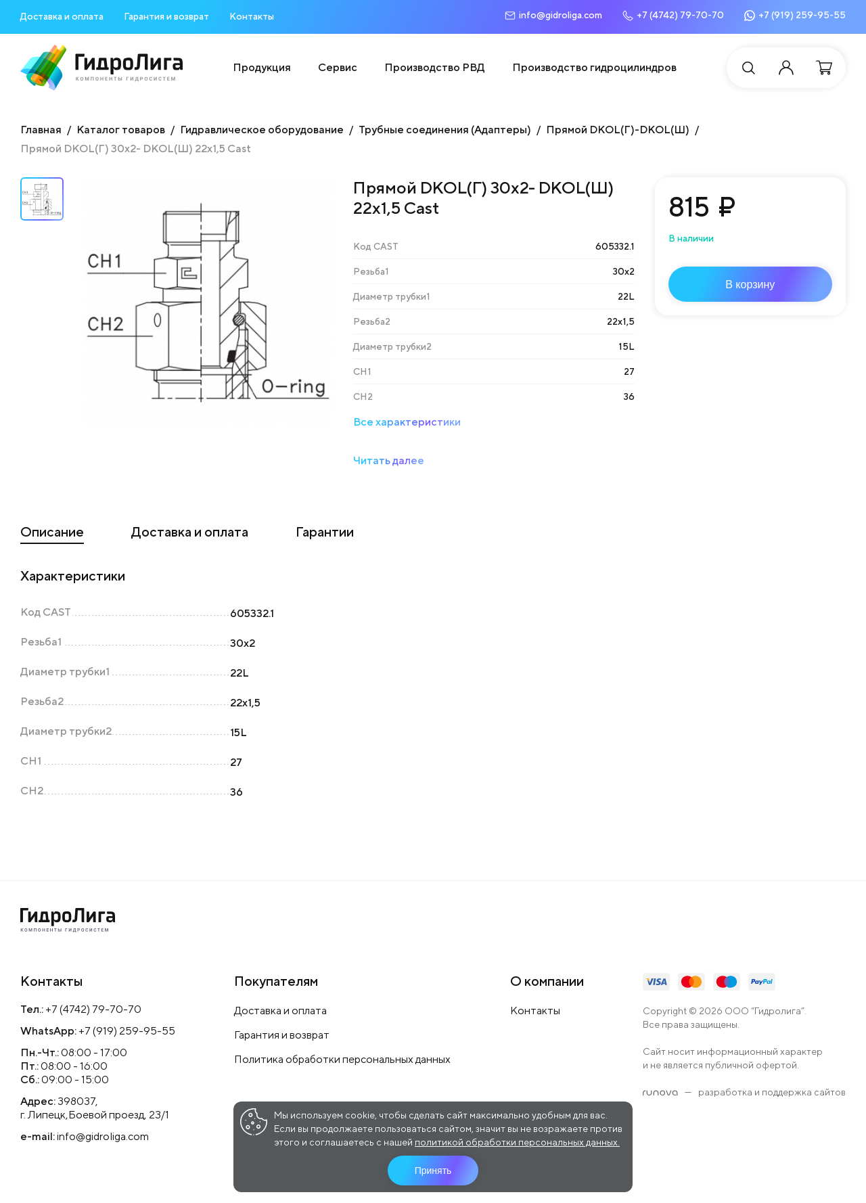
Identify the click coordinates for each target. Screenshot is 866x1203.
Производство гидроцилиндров (594, 67)
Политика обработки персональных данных (342, 1059)
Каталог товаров (120, 129)
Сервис (337, 67)
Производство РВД (434, 67)
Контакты (251, 16)
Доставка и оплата (62, 16)
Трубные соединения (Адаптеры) (445, 129)
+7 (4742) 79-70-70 (93, 1009)
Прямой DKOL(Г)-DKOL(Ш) (617, 129)
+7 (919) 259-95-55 (126, 1030)
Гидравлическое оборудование (262, 129)
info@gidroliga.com (103, 1136)
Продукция (262, 67)
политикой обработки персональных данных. (517, 1142)
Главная (41, 129)
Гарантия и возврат (166, 16)
